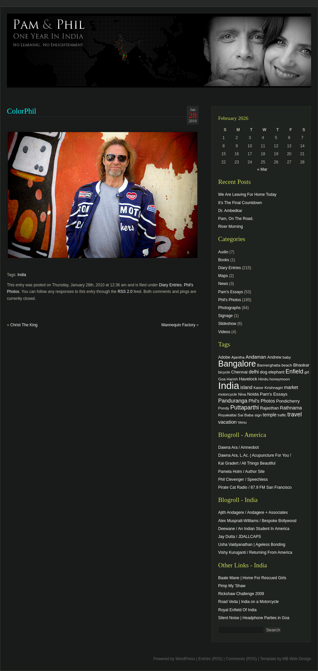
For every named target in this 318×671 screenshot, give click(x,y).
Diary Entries (170, 285)
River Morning (230, 226)
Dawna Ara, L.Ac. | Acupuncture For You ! (254, 455)
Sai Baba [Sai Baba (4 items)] (246, 415)
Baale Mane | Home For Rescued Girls (252, 578)
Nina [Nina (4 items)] (242, 394)
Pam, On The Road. (236, 218)
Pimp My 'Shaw (231, 585)
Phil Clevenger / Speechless (243, 479)
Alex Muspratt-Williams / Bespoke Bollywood (257, 520)
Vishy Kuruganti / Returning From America (255, 552)
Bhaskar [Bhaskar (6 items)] (301, 365)
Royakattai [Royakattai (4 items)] (227, 415)
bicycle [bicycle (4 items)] (224, 372)
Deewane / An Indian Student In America (253, 528)
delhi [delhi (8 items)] (254, 371)
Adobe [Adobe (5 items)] (224, 357)
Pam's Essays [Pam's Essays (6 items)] (274, 394)
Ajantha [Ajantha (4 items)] (238, 357)
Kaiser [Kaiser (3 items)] (258, 388)
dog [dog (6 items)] (263, 372)
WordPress (185, 658)
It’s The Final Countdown (240, 202)
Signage (225, 315)
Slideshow (227, 323)
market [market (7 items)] (291, 387)
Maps (223, 275)
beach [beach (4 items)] (287, 365)
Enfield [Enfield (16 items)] (294, 371)
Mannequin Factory (178, 325)
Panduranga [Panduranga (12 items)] (232, 401)
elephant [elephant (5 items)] (276, 372)
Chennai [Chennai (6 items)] (239, 372)
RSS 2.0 (125, 291)
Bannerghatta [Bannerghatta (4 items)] (269, 365)
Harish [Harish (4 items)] (232, 379)
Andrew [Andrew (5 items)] (274, 357)
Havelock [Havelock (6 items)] (248, 378)
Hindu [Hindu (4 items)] (263, 379)
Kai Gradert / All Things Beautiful (246, 463)
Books (223, 260)
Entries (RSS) (210, 658)
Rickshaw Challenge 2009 (241, 593)
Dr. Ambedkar (230, 210)
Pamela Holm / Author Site (241, 471)
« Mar (262, 169)
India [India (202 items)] (228, 385)
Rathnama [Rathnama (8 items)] (291, 407)
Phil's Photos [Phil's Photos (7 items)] (262, 401)
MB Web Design (297, 658)
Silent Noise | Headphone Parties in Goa (253, 618)
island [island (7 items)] (246, 387)
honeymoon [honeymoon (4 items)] (279, 379)
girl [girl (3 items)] (306, 372)
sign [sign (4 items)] (258, 415)
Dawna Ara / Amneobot (238, 447)
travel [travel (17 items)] (294, 414)
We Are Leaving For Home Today (247, 194)
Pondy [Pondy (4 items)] (223, 408)
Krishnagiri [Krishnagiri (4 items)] (273, 387)
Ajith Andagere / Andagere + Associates (253, 512)
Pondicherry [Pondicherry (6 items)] (287, 401)
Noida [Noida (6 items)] (253, 394)
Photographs (229, 307)
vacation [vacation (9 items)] (227, 422)
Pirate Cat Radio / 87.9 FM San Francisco (255, 487)
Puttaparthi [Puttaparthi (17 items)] (244, 407)
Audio (223, 252)
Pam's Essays (230, 292)
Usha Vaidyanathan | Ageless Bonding (251, 544)
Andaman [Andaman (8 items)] (256, 357)
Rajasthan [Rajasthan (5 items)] (269, 408)
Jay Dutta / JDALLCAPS (239, 536)
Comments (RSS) (241, 658)
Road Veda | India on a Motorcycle (248, 601)
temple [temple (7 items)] (270, 414)
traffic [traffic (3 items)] (282, 415)
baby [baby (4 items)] (287, 357)
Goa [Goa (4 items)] (221, 379)
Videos (224, 332)
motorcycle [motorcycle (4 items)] (227, 394)
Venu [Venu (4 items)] (242, 422)
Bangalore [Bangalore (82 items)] (237, 363)
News (223, 283)
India (22, 274)
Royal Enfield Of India (237, 610)
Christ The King (23, 325)
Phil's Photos (229, 300)
